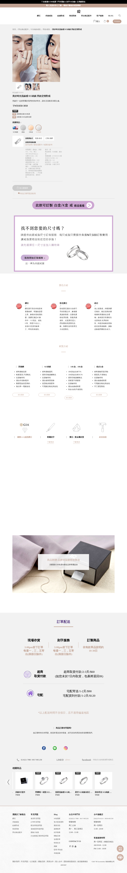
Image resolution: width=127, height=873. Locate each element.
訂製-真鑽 (49, 138)
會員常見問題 (35, 818)
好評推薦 (57, 832)
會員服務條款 (82, 861)
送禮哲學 (57, 839)
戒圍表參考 (48, 145)
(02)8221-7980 (74, 818)
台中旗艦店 (98, 814)
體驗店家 (57, 836)
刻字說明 (28, 145)
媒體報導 (57, 829)
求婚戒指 (48, 16)
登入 (96, 21)
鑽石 (38, 16)
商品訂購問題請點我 (27, 193)
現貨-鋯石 (38, 138)
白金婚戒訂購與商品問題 (39, 836)
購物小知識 (35, 832)
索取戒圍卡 (38, 145)
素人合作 (58, 861)
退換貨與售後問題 (37, 829)
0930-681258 (109, 818)
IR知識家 (57, 818)
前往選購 (21, 395)
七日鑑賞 (33, 861)
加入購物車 (22, 188)
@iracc (67, 760)
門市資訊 (117, 21)
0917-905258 (84, 818)
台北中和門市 (74, 814)
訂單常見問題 (35, 822)
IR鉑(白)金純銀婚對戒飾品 (97, 760)
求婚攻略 (57, 853)
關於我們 (16, 861)
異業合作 (50, 861)
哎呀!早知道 (58, 850)
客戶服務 (99, 16)
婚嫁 (55, 846)
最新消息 (57, 825)
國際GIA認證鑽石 (24, 437)
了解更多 (50, 442)
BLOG (110, 16)
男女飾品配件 (86, 16)
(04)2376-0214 (98, 818)
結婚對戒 (60, 16)
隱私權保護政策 (70, 861)
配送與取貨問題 (36, 825)
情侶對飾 (72, 16)
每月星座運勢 (59, 822)
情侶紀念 (57, 843)
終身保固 (103, 437)
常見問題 (24, 861)
